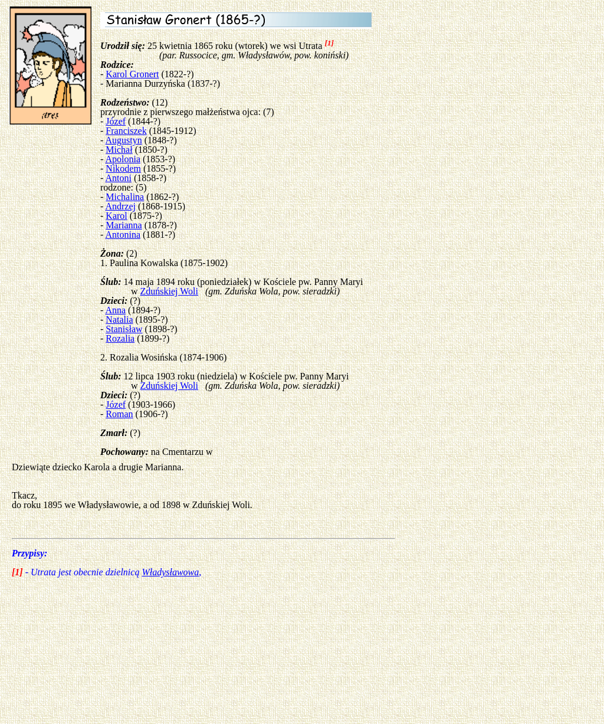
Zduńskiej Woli (169, 291)
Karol (116, 216)
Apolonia (122, 159)
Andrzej (120, 206)
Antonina (122, 235)
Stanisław (124, 329)
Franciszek (126, 131)
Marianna (124, 225)
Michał (119, 150)
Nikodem (123, 168)
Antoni (118, 178)
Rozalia (120, 338)
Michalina (125, 197)
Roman (119, 414)
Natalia (119, 320)
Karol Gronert (132, 74)
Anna (115, 310)
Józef (116, 121)
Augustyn (123, 140)
